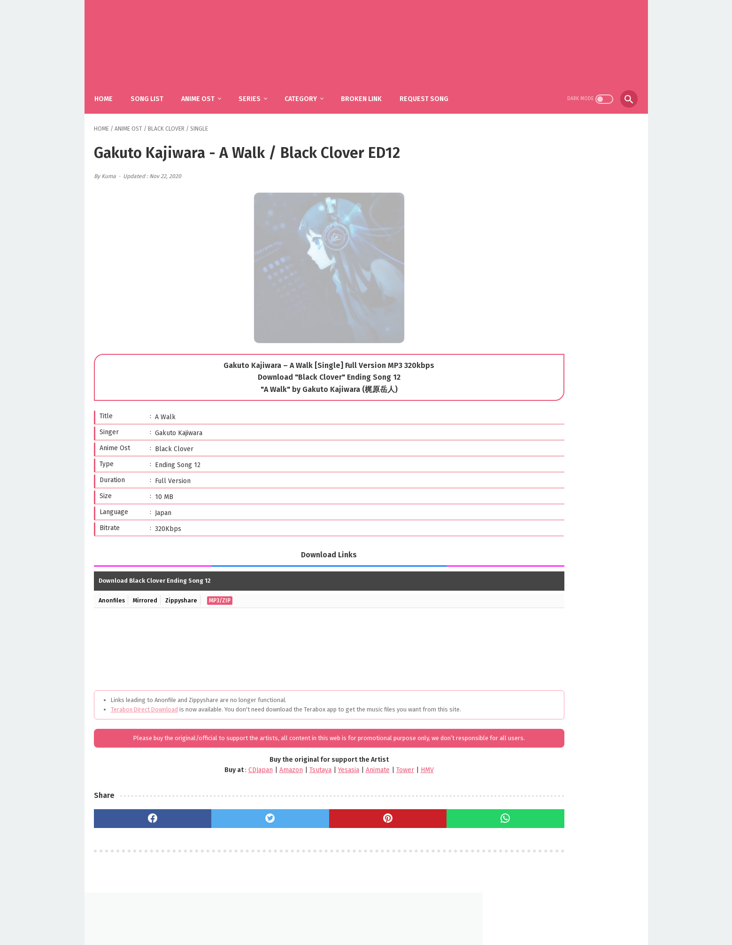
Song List (154, 90)
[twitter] (232, 829)
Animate (327, 781)
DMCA (377, 915)
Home (110, 90)
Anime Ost (205, 90)
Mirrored (148, 591)
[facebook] (140, 829)
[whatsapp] (417, 829)
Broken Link (368, 90)
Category (308, 90)
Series (257, 90)
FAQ (352, 915)
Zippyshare (186, 591)
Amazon (241, 781)
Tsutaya (270, 781)
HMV (377, 781)
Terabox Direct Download (144, 700)
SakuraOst (373, 930)
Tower (355, 781)
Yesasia (298, 781)
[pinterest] (325, 829)
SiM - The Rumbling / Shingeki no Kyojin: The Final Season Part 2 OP (578, 438)
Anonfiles (113, 591)
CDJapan (210, 781)
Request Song (431, 90)
